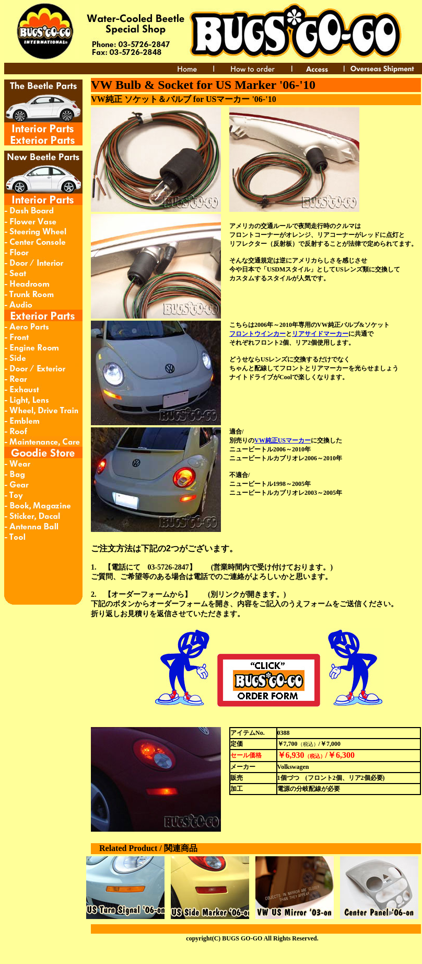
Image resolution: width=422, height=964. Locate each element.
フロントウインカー (257, 333)
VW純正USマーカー (282, 440)
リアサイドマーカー (320, 333)
